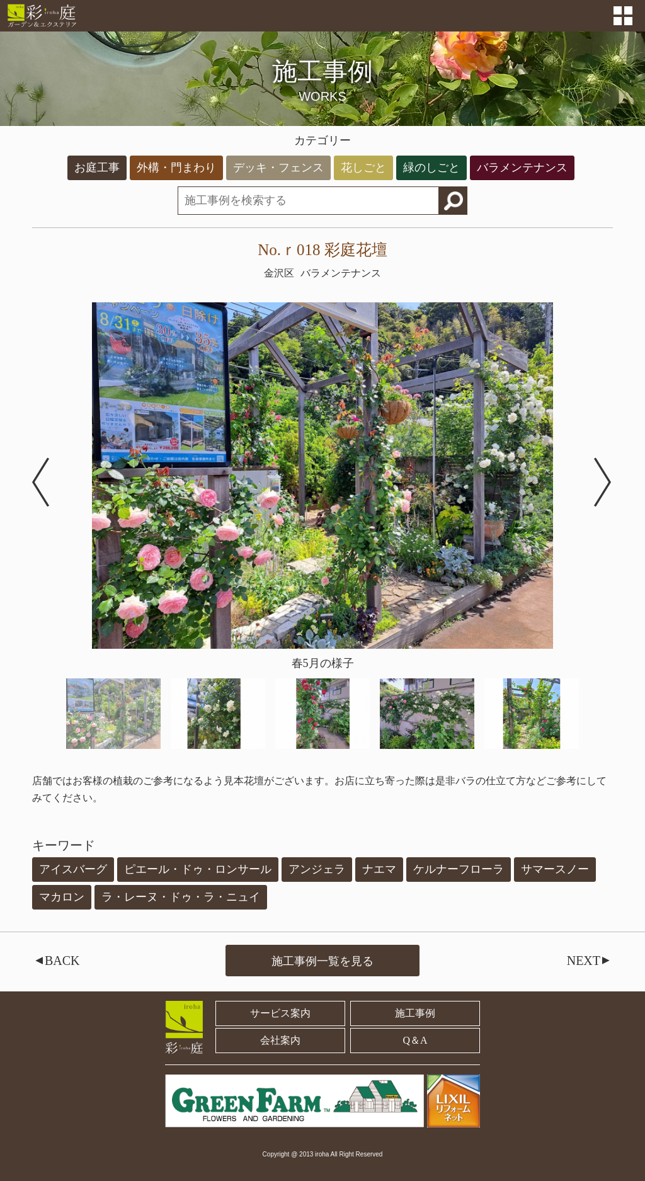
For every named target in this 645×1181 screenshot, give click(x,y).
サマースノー (555, 869)
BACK (55, 960)
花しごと (363, 167)
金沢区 (279, 273)
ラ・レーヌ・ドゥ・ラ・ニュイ (180, 897)
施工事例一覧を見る (322, 961)
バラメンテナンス (522, 167)
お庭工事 (97, 167)
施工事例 (415, 1013)
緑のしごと (431, 167)
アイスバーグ (73, 869)
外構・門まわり (176, 167)
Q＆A (415, 1040)
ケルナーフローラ (458, 869)
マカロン (61, 897)
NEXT (590, 960)
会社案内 (280, 1040)
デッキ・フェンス (278, 167)
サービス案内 (280, 1013)
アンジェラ (316, 869)
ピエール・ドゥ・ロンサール (197, 869)
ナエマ (379, 869)
